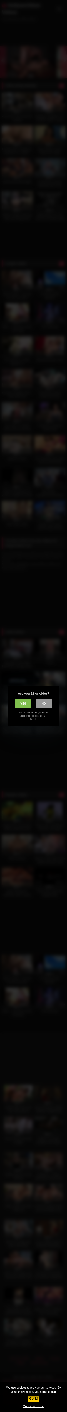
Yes (23, 703)
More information (33, 1406)
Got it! (33, 1398)
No (44, 703)
